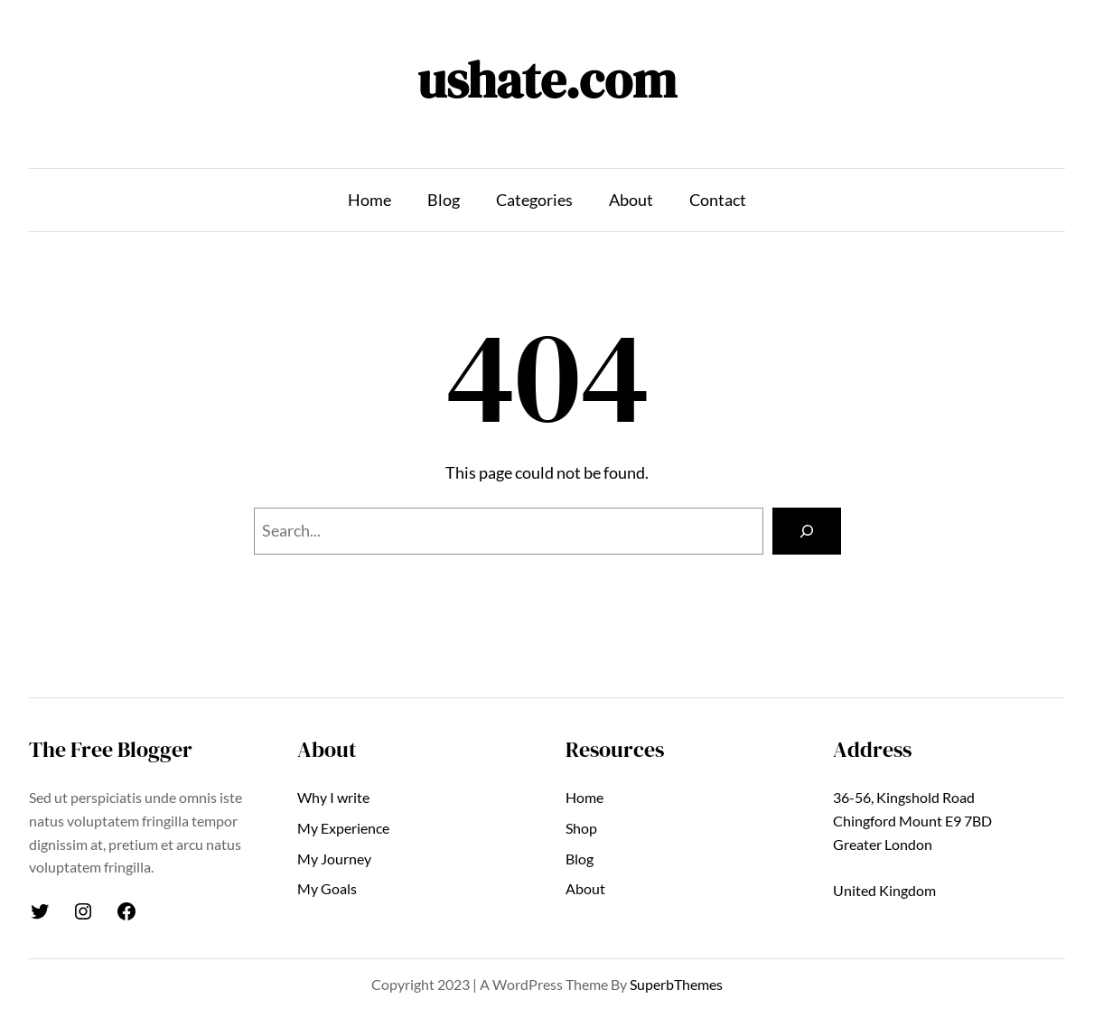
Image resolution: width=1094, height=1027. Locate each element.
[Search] (806, 531)
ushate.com (547, 80)
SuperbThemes (676, 984)
